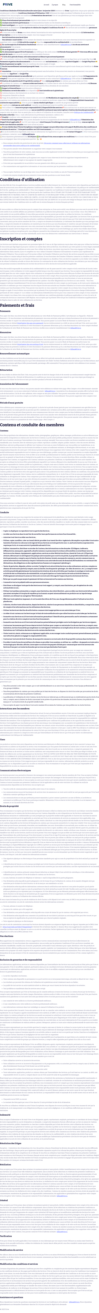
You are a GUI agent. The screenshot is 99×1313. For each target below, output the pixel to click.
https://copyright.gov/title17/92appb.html (17, 927)
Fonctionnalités (75, 5)
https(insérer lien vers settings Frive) (30, 344)
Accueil (46, 5)
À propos (55, 5)
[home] (7, 4)
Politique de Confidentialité (84, 112)
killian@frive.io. (62, 1196)
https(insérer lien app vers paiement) (30, 323)
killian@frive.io (66, 45)
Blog (63, 5)
